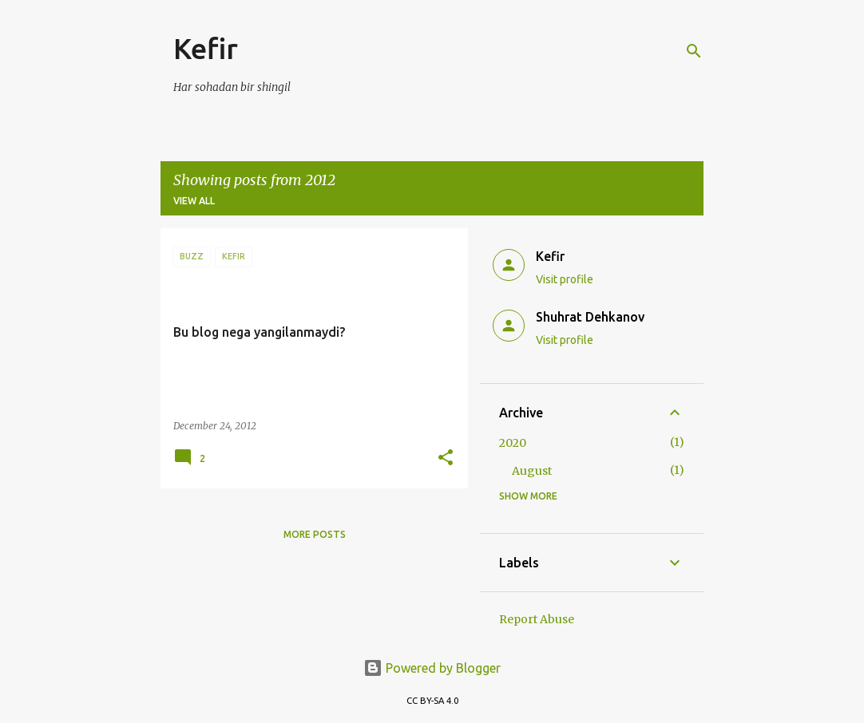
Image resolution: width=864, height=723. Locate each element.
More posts (314, 534)
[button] (445, 458)
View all (194, 201)
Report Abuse (536, 619)
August (532, 471)
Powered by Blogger (432, 668)
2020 (512, 443)
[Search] (693, 51)
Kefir (205, 48)
